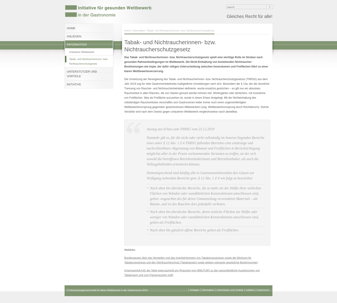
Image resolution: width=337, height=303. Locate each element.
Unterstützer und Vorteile (229, 290)
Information (139, 30)
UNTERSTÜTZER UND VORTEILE (82, 74)
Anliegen (194, 290)
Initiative (250, 290)
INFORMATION (77, 44)
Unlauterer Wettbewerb (81, 52)
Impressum (263, 290)
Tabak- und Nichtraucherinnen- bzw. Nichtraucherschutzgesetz (88, 61)
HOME (71, 28)
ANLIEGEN (74, 36)
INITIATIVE (74, 84)
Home (127, 30)
